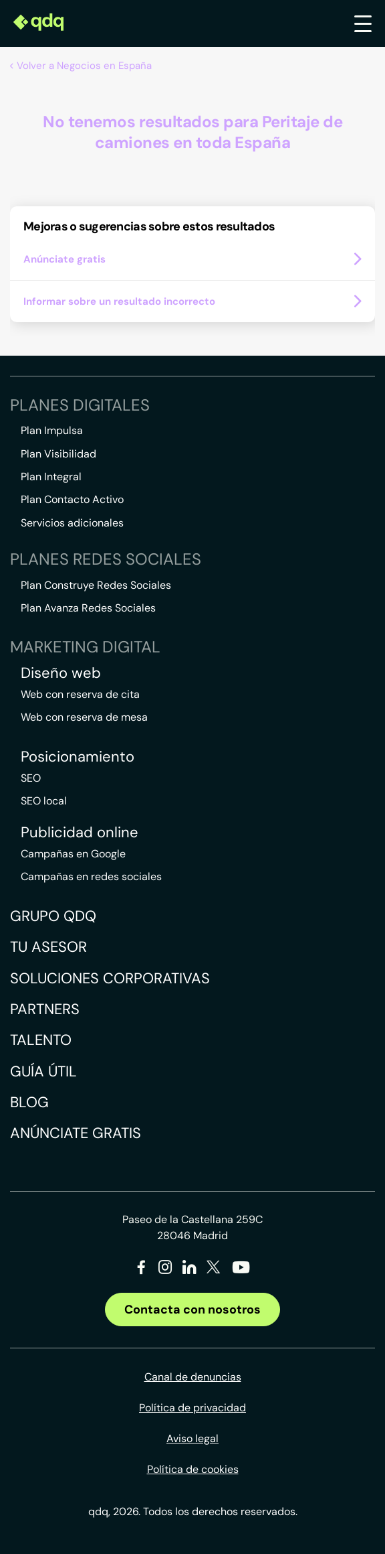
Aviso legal (192, 1438)
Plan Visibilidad (58, 454)
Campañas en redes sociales (91, 876)
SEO (31, 778)
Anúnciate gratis (75, 1133)
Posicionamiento (77, 757)
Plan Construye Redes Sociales (96, 585)
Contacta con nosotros (192, 1309)
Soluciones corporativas (110, 978)
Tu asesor (48, 947)
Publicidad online (79, 832)
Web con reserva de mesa (84, 717)
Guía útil (43, 1071)
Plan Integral (51, 477)
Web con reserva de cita (80, 694)
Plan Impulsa (52, 430)
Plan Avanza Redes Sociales (88, 608)
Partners (45, 1009)
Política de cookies (193, 1469)
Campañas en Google (73, 854)
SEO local (44, 801)
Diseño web (61, 673)
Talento (41, 1040)
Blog (29, 1102)
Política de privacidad (192, 1408)
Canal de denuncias (192, 1377)
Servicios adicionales (72, 523)
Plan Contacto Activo (72, 499)
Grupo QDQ (53, 916)
